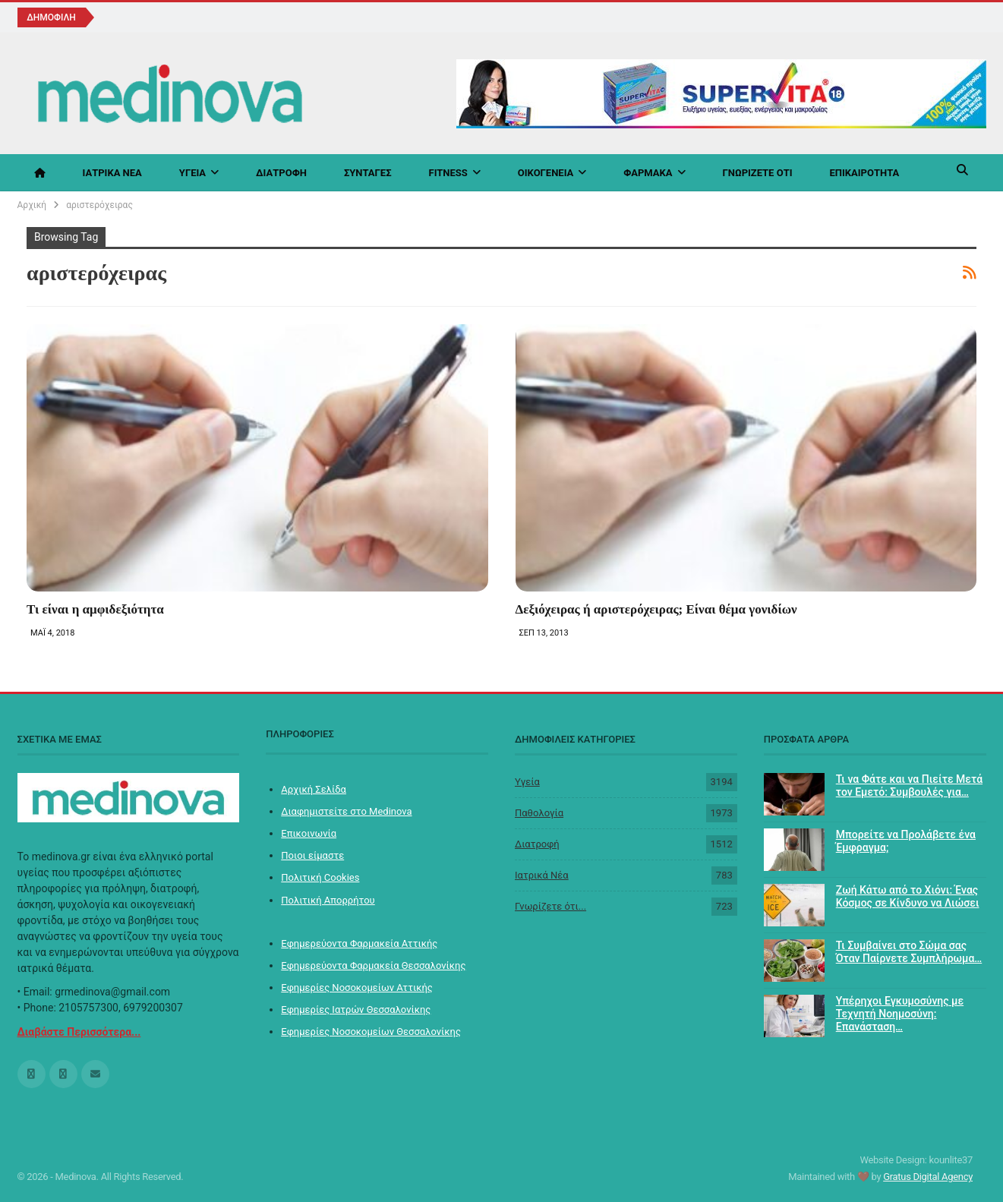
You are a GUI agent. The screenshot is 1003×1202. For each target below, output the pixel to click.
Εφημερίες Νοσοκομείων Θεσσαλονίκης (371, 1031)
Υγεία (192, 172)
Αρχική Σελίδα (313, 789)
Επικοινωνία (308, 833)
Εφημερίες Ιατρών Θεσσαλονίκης (356, 1009)
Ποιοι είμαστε (312, 855)
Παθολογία (539, 813)
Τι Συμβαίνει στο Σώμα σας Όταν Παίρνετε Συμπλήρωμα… (909, 951)
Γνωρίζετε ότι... (550, 906)
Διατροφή (281, 172)
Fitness (448, 172)
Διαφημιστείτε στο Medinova (346, 811)
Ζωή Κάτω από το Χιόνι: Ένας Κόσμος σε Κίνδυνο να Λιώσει (907, 896)
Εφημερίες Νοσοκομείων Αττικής (357, 987)
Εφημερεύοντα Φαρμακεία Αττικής (359, 943)
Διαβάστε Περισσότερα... (79, 1032)
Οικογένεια (546, 172)
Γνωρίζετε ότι (758, 172)
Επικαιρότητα (864, 172)
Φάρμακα (647, 172)
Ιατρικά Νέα (112, 172)
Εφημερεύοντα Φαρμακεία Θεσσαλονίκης (373, 965)
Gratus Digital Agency (928, 1176)
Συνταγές (368, 172)
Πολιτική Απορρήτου (327, 900)
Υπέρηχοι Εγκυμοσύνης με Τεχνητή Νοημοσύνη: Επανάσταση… (900, 1014)
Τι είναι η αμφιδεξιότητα (95, 609)
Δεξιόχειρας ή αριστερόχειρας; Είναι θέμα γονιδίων (656, 609)
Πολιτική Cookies (320, 877)
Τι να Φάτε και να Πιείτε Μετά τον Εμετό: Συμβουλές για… (909, 785)
